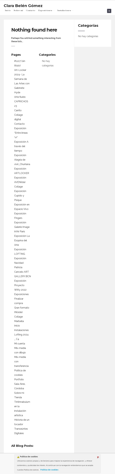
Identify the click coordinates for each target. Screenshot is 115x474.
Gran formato (21, 307)
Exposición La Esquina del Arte (22, 240)
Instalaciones (64, 10)
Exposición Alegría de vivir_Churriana (22, 160)
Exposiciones (45, 10)
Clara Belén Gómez (23, 5)
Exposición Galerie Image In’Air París (21, 227)
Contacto (30, 10)
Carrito (18, 110)
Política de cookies (49, 470)
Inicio (8, 10)
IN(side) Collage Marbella (19, 317)
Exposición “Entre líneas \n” (21, 133)
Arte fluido (20, 97)
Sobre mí (18, 10)
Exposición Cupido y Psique (20, 195)
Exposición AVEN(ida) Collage (20, 182)
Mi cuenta (19, 343)
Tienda (18, 397)
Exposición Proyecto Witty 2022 (20, 285)
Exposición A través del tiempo (21, 146)
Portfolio (19, 379)
